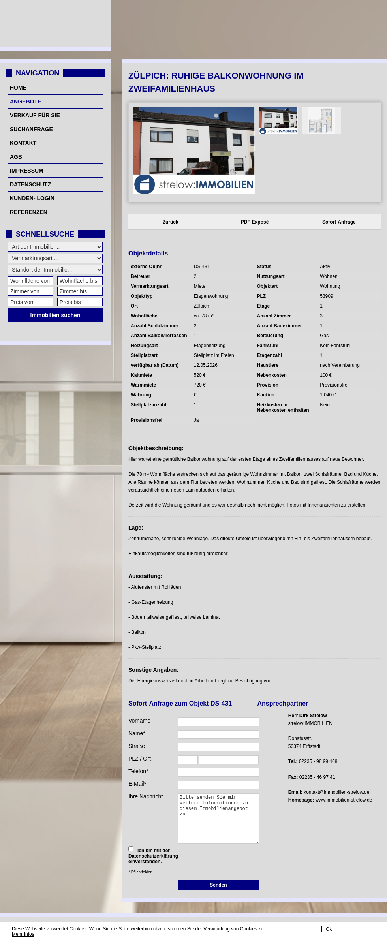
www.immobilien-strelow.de (344, 800)
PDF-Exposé (255, 222)
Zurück (170, 222)
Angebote (25, 101)
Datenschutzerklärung (153, 856)
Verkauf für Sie (35, 115)
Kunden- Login (32, 198)
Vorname (139, 720)
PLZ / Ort (139, 758)
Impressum (26, 170)
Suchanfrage (31, 129)
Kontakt (23, 143)
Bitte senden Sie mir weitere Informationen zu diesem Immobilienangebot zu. (218, 818)
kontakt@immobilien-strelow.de (336, 792)
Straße (136, 746)
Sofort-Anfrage (339, 222)
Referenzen (28, 212)
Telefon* (138, 771)
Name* (136, 733)
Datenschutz (30, 184)
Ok (329, 929)
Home (18, 88)
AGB (16, 157)
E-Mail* (137, 784)
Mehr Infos (23, 934)
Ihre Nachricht (145, 796)
